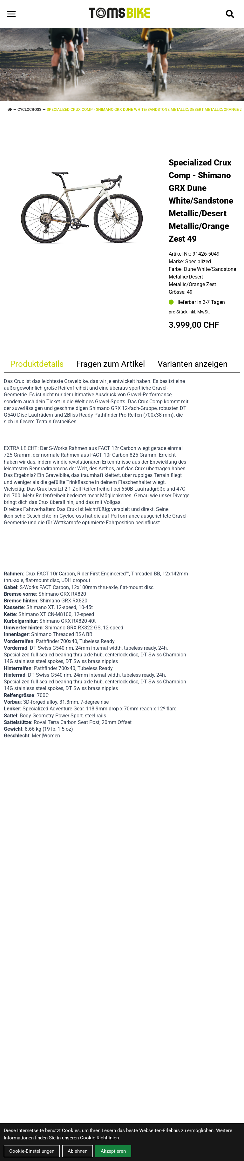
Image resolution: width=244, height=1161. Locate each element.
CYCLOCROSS (29, 109)
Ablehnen (77, 1151)
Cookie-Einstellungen (31, 1151)
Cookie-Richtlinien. (100, 1138)
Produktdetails (37, 364)
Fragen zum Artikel (110, 364)
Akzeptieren (113, 1151)
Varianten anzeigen (192, 364)
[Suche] (230, 14)
